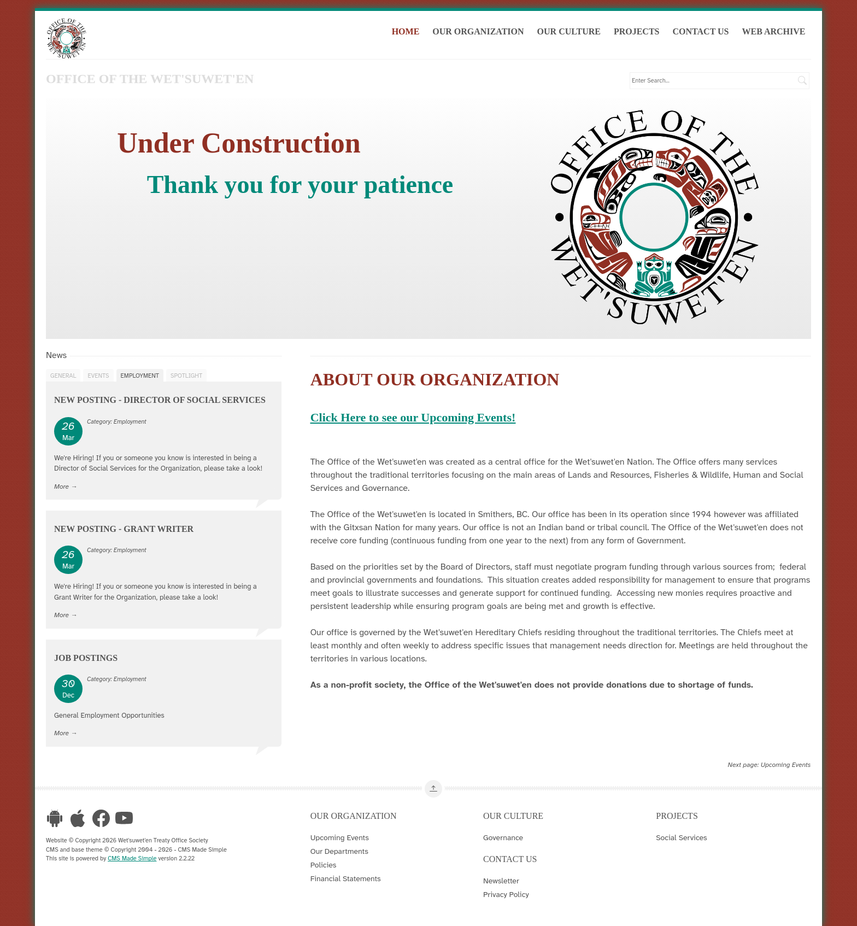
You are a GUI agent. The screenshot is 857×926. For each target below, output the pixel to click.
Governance (503, 837)
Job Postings (86, 657)
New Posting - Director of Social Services (160, 400)
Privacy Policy (506, 894)
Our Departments (339, 851)
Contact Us (702, 32)
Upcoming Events (786, 764)
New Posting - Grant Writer (123, 528)
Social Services (681, 837)
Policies (323, 865)
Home (407, 32)
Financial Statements (345, 878)
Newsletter (501, 881)
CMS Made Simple (132, 858)
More (61, 486)
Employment (140, 375)
